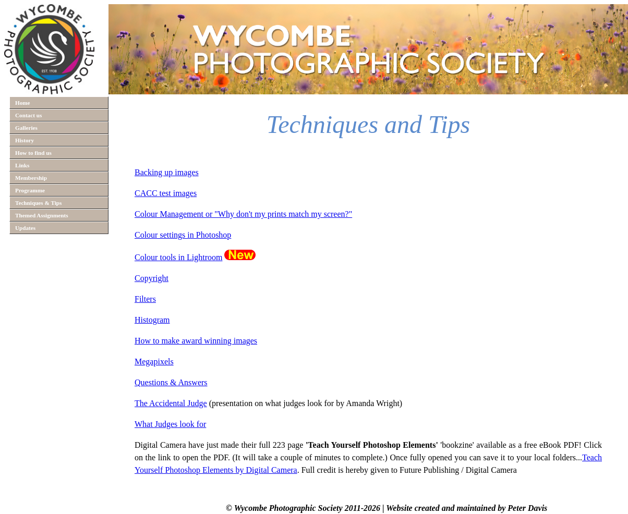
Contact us (28, 115)
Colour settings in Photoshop (183, 234)
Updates (25, 228)
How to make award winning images (196, 340)
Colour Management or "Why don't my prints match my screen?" (243, 214)
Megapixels (154, 361)
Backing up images (167, 172)
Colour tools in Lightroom (178, 257)
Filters (145, 299)
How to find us (33, 153)
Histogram (152, 319)
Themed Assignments (41, 215)
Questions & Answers (171, 382)
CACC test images (166, 193)
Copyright (151, 278)
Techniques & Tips (38, 203)
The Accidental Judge (171, 403)
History (24, 140)
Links (22, 165)
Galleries (26, 128)
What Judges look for (170, 424)
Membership (31, 178)
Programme (30, 190)
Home (22, 103)
